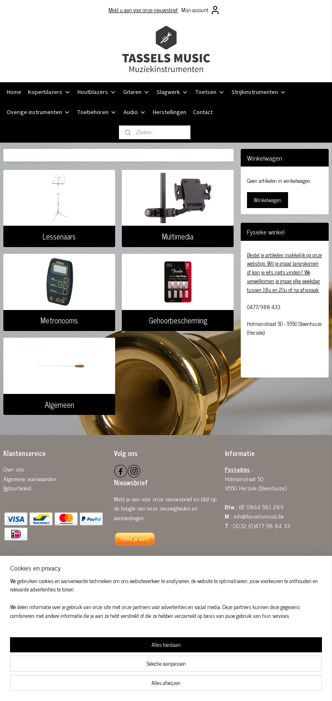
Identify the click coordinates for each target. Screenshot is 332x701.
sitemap (144, 685)
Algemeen (59, 404)
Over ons (13, 469)
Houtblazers (96, 92)
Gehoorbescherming (178, 320)
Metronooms (59, 320)
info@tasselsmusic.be (259, 516)
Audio (135, 112)
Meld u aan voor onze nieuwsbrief (143, 9)
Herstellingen (169, 112)
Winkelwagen (267, 199)
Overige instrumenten (38, 112)
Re (6, 488)
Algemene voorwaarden (29, 478)
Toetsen (210, 92)
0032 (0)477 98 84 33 (261, 525)
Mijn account (200, 10)
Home (14, 92)
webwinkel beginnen (180, 685)
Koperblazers (49, 92)
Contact (203, 112)
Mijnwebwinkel (236, 685)
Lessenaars (59, 236)
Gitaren (136, 92)
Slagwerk (172, 92)
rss (156, 685)
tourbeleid (20, 488)
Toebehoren (97, 112)
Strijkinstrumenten (259, 92)
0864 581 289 (265, 506)
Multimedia (177, 236)
